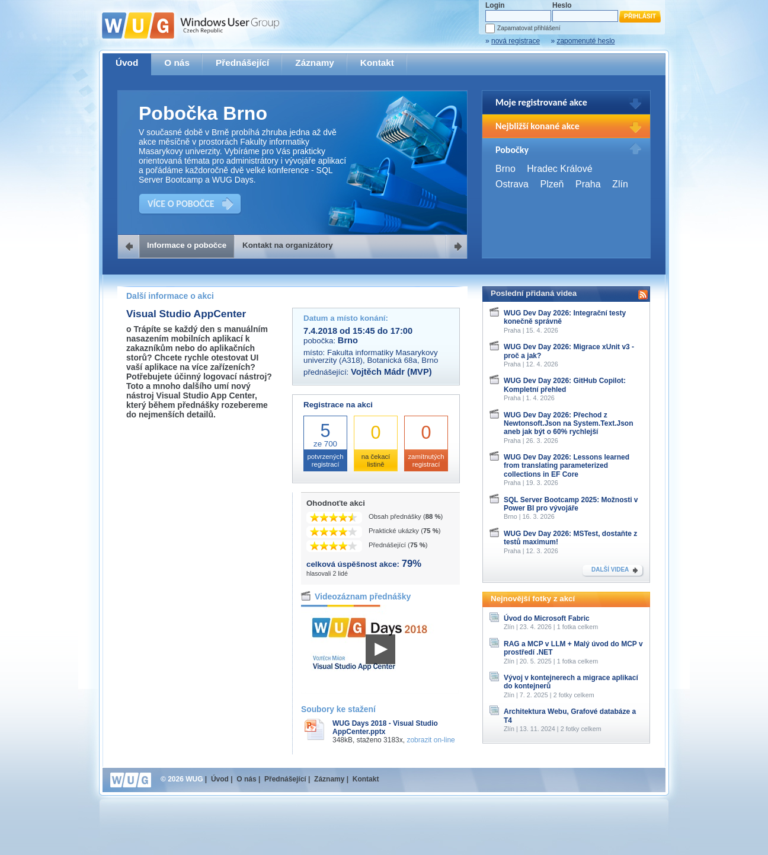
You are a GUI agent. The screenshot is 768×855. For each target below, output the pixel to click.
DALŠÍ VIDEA (610, 569)
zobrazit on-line (431, 740)
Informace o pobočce (186, 245)
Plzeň (552, 184)
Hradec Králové (559, 169)
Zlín (620, 184)
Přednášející (242, 63)
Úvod (127, 63)
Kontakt (377, 63)
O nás (177, 63)
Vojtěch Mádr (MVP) (391, 372)
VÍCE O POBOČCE (181, 203)
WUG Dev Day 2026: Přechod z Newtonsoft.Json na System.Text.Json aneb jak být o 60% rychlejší (568, 423)
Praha (588, 184)
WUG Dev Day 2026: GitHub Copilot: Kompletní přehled (565, 385)
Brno (505, 169)
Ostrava (512, 184)
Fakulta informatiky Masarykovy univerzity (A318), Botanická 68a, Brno (370, 356)
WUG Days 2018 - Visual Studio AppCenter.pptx (385, 727)
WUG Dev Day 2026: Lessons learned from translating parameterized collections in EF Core (566, 465)
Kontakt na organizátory (287, 245)
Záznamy (314, 63)
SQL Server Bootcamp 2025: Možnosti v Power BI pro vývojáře (571, 504)
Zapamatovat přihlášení (528, 28)
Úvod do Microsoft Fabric (547, 618)
